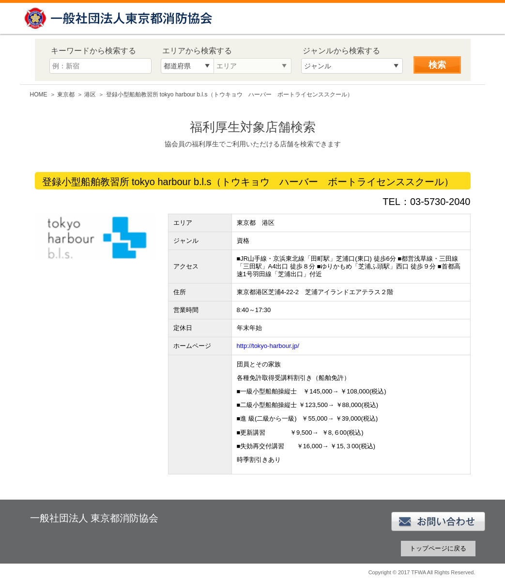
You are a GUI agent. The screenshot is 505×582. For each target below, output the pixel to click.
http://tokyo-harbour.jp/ (268, 345)
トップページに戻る (438, 548)
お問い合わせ (438, 521)
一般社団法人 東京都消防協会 (119, 18)
